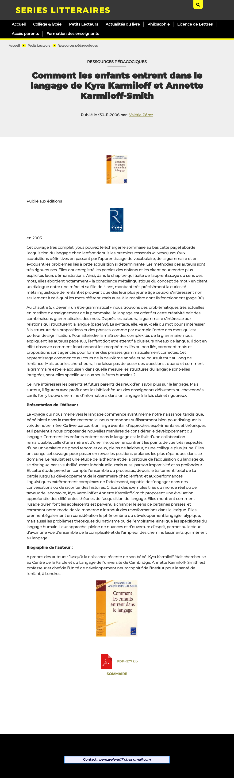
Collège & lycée (47, 24)
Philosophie (158, 24)
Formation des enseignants (72, 33)
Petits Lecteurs (83, 24)
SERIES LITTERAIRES (63, 10)
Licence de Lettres (195, 24)
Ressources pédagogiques (78, 45)
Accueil (19, 24)
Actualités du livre (123, 24)
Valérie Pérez (141, 115)
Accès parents (25, 33)
